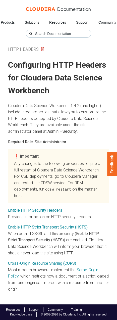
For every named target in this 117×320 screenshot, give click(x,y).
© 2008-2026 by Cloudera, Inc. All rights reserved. (74, 314)
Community (107, 22)
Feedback (112, 164)
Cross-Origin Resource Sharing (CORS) (42, 263)
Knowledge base (21, 314)
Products (8, 22)
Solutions (32, 22)
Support (82, 22)
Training (76, 309)
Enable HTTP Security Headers (35, 210)
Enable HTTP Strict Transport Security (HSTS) (48, 227)
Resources (57, 22)
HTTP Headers (23, 49)
